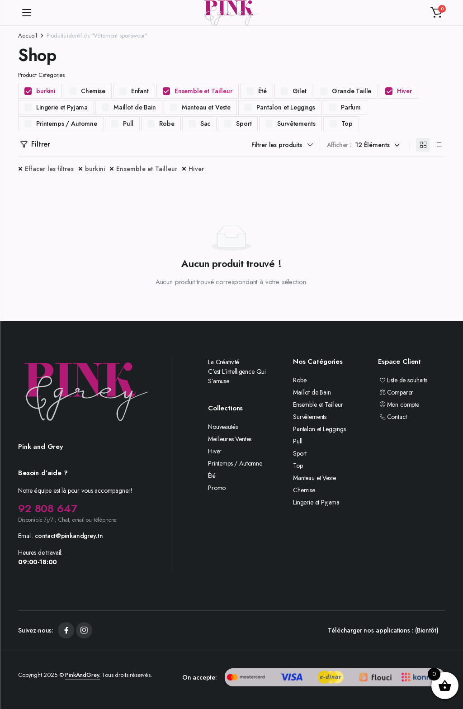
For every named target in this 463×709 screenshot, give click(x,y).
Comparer (395, 392)
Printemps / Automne (66, 123)
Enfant (140, 90)
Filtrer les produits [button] (276, 145)
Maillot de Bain (134, 107)
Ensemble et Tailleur (203, 90)
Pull (128, 123)
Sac (205, 123)
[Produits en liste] (438, 145)
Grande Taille (351, 90)
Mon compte (398, 404)
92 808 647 (47, 508)
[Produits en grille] (423, 145)
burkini (45, 90)
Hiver (404, 90)
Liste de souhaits (402, 380)
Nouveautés (222, 426)
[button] (436, 12)
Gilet (299, 90)
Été (262, 90)
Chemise (93, 90)
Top (347, 123)
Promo (217, 487)
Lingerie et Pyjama (62, 107)
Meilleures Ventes (229, 438)
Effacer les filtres (49, 168)
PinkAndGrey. (82, 675)
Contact (392, 416)
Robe (166, 123)
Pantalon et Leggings (285, 107)
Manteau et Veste (206, 107)
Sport (243, 123)
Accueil (27, 35)
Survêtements (296, 123)
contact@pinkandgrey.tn (69, 535)
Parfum (351, 107)
